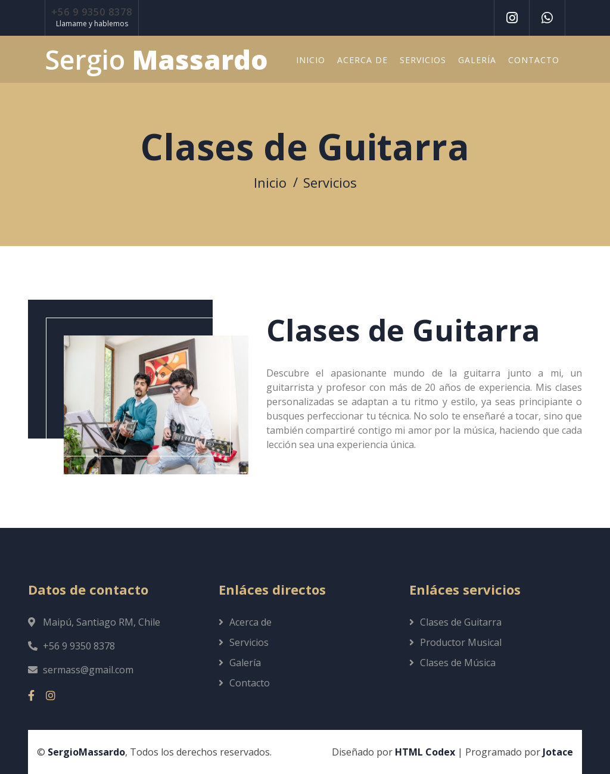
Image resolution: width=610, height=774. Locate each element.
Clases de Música (458, 662)
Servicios (423, 60)
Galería (477, 60)
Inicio (310, 60)
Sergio (156, 60)
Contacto (533, 60)
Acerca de (362, 60)
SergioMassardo (86, 752)
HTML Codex (425, 752)
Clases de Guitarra (461, 622)
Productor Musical (461, 642)
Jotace (558, 752)
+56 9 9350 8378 (91, 11)
